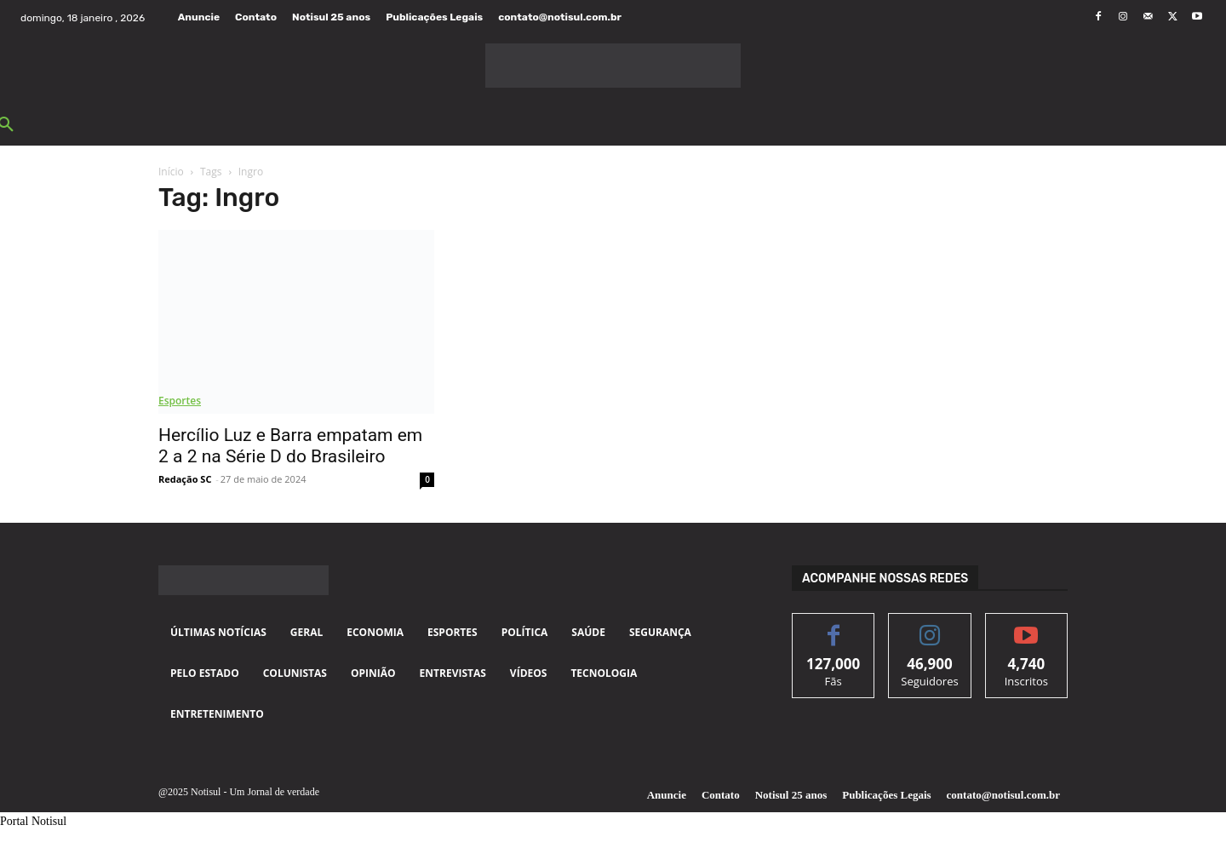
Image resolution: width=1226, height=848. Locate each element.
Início (171, 171)
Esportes (179, 400)
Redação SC (184, 479)
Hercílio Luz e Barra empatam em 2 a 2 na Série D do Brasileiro (290, 446)
